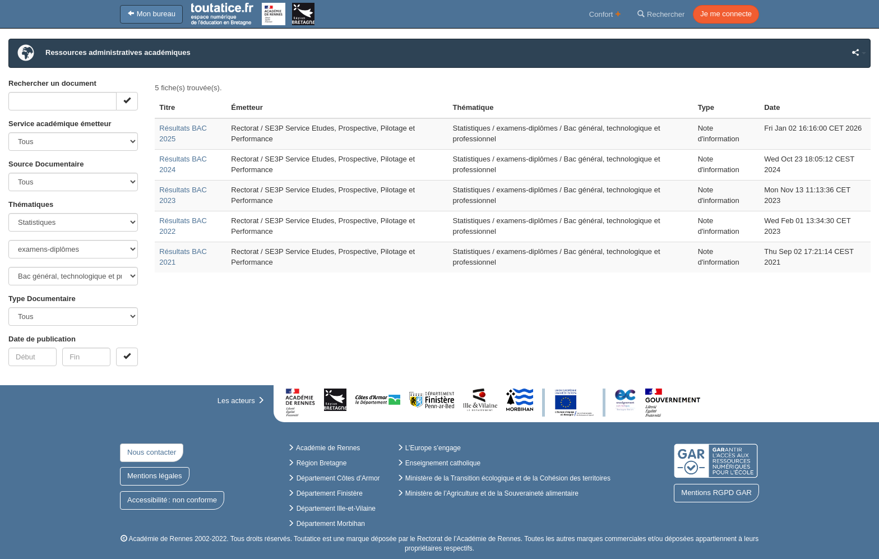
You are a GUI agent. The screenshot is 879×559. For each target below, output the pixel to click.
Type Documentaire (42, 298)
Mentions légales (154, 476)
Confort (605, 13)
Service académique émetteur (60, 123)
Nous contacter (151, 452)
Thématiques (30, 204)
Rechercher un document (52, 83)
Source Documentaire (46, 164)
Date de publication (42, 339)
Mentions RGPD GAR (716, 492)
